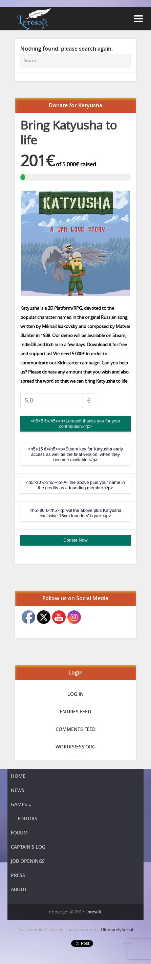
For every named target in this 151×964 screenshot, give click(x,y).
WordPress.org (75, 746)
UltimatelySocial (117, 930)
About (19, 889)
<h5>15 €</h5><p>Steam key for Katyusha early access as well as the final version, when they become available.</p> (75, 454)
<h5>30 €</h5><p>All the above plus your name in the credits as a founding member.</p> (75, 485)
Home (18, 776)
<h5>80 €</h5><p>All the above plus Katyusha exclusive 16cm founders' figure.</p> (75, 513)
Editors (27, 818)
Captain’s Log (28, 847)
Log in (75, 694)
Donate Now (75, 540)
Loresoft (93, 912)
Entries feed (75, 711)
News (17, 790)
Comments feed (75, 729)
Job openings (28, 861)
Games (21, 804)
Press (18, 875)
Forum (19, 832)
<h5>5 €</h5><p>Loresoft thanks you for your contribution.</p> (76, 423)
